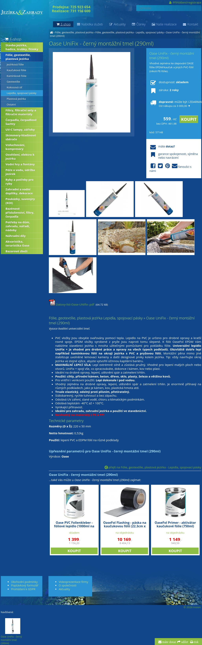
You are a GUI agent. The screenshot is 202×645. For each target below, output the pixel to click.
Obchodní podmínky (24, 582)
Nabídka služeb (89, 24)
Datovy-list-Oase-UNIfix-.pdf (71, 304)
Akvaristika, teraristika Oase (17, 243)
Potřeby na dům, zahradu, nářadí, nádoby (18, 226)
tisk (195, 642)
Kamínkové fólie (16, 76)
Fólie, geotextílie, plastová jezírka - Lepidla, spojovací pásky (129, 32)
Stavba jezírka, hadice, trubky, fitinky (22, 47)
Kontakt (190, 24)
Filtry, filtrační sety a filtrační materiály (21, 112)
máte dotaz (168, 642)
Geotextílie (13, 81)
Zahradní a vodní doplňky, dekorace (19, 191)
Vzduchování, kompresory (15, 147)
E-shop (12, 38)
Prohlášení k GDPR (23, 589)
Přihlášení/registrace (184, 2)
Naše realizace (164, 24)
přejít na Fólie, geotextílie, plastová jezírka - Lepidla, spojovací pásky (153, 467)
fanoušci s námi (170, 168)
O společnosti (67, 585)
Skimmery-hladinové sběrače (21, 137)
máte (162, 146)
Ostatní (11, 104)
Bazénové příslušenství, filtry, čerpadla (20, 212)
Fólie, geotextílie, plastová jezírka (74, 32)
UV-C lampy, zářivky (20, 129)
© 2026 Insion (192, 607)
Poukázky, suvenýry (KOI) (20, 201)
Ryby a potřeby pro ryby (19, 181)
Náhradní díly (16, 236)
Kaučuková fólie (16, 70)
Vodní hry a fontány (20, 164)
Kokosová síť (14, 87)
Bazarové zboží (16, 251)
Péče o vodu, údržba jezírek (20, 172)
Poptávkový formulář (24, 585)
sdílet (184, 642)
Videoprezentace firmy (73, 582)
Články (138, 24)
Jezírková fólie (15, 64)
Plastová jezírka (16, 99)
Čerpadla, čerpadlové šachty (21, 122)
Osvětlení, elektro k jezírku (20, 156)
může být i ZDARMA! (173, 104)
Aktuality (117, 24)
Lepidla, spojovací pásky (21, 93)
